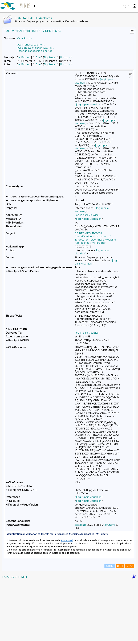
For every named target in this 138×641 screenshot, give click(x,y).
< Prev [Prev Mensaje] (37, 57)
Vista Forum (24, 38)
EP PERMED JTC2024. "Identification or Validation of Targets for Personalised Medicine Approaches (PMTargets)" (95, 238)
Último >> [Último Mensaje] (66, 57)
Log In (125, 6)
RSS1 (120, 625)
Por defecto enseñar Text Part (35, 47)
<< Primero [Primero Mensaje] (24, 57)
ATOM (109, 625)
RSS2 (130, 625)
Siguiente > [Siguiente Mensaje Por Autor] (51, 64)
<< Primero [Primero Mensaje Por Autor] (24, 64)
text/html (109, 524)
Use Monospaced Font (30, 44)
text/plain (80, 524)
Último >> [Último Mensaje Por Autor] (66, 64)
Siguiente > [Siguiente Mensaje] (51, 57)
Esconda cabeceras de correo (34, 50)
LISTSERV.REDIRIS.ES (15, 636)
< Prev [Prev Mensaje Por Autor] (37, 64)
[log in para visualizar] (89, 104)
